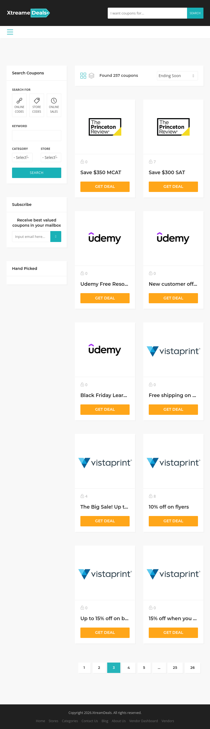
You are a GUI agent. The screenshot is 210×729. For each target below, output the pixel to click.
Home (40, 721)
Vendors (168, 721)
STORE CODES (36, 105)
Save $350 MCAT (100, 172)
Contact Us (89, 721)
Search (195, 13)
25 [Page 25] (175, 668)
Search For (21, 90)
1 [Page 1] (84, 668)
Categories (70, 721)
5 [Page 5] (144, 668)
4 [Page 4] (128, 668)
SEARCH (36, 172)
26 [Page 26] (192, 668)
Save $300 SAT (167, 172)
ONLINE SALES (54, 105)
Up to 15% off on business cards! (120, 618)
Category (20, 149)
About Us (119, 721)
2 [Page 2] (99, 668)
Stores (53, 721)
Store (45, 149)
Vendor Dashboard (143, 721)
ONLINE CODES (19, 105)
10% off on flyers (169, 507)
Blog (104, 721)
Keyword (19, 126)
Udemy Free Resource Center (117, 284)
